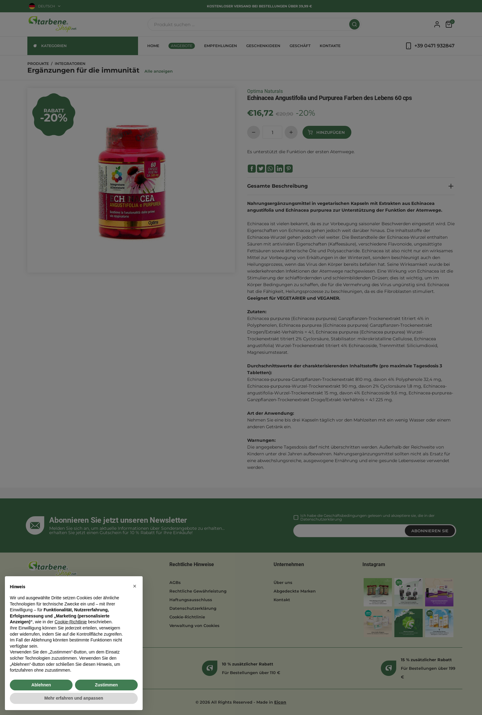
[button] (135, 586)
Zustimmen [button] (106, 684)
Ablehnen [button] (41, 684)
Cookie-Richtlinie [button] (70, 621)
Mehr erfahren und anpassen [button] (73, 698)
